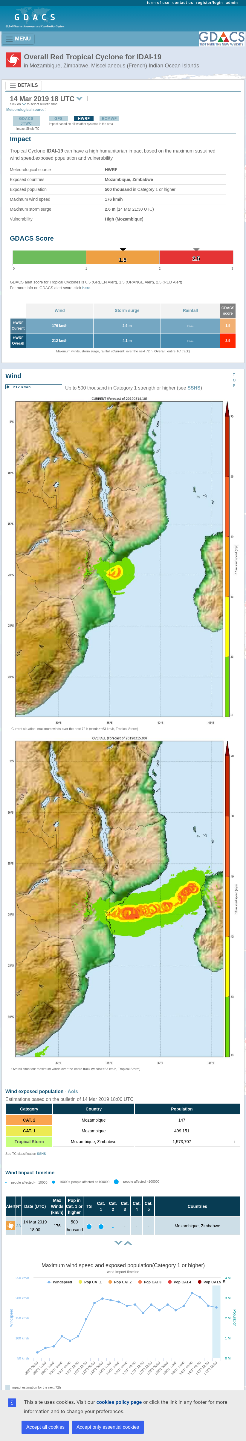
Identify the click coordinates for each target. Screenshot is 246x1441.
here (86, 288)
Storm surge (127, 310)
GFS (58, 119)
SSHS (194, 387)
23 (18, 1225)
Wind (60, 310)
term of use (158, 3)
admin (232, 3)
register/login (209, 3)
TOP (234, 380)
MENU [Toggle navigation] (18, 39)
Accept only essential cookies (108, 1427)
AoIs (73, 1091)
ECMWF (109, 119)
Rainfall (190, 310)
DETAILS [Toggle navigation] (23, 85)
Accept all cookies (45, 1427)
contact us (182, 3)
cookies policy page (119, 1402)
